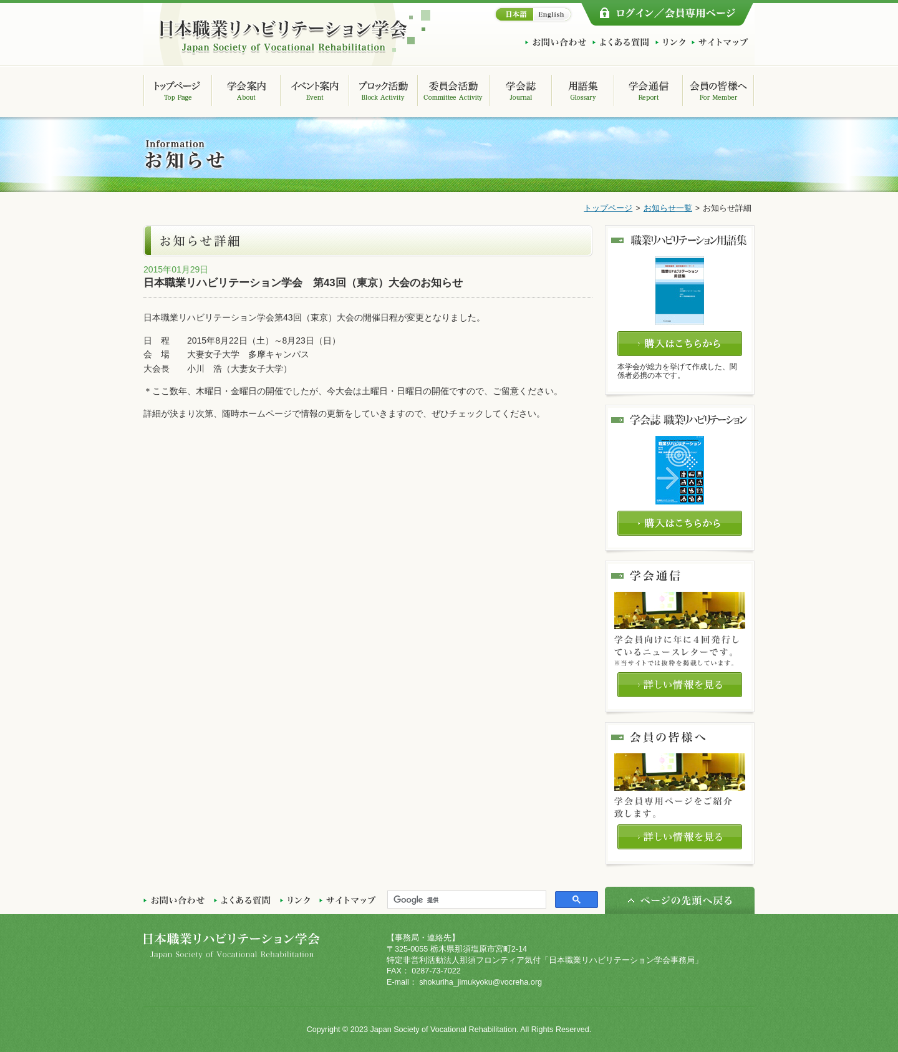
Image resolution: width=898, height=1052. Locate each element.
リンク (670, 42)
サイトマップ (720, 42)
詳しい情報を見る (679, 684)
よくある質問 (620, 42)
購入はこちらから (679, 343)
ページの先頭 (680, 900)
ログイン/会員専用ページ (667, 14)
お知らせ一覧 (668, 208)
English (553, 14)
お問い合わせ (555, 42)
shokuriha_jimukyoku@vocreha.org (480, 982)
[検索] (465, 899)
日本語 (513, 14)
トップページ (608, 208)
